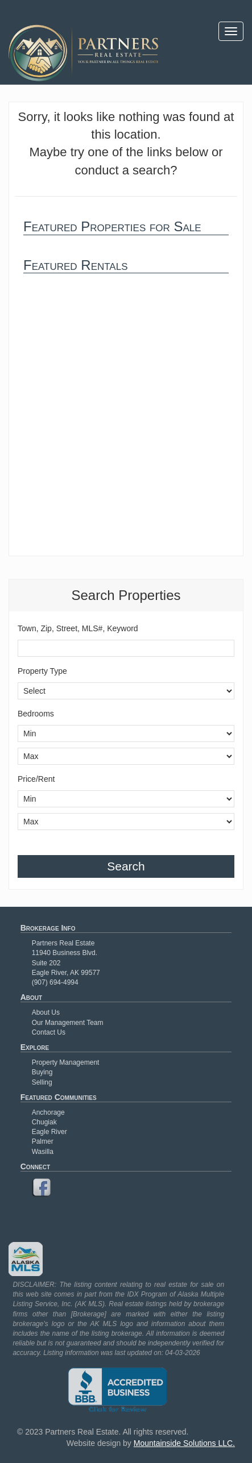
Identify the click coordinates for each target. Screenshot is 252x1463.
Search (126, 866)
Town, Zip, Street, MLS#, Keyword (78, 628)
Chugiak (44, 1122)
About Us (46, 1012)
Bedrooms (36, 713)
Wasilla (42, 1152)
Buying (42, 1072)
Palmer (42, 1141)
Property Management (66, 1062)
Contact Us (48, 1032)
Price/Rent (36, 778)
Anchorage (48, 1112)
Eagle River (49, 1132)
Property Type (42, 671)
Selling (42, 1082)
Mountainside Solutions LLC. (184, 1443)
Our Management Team (68, 1023)
